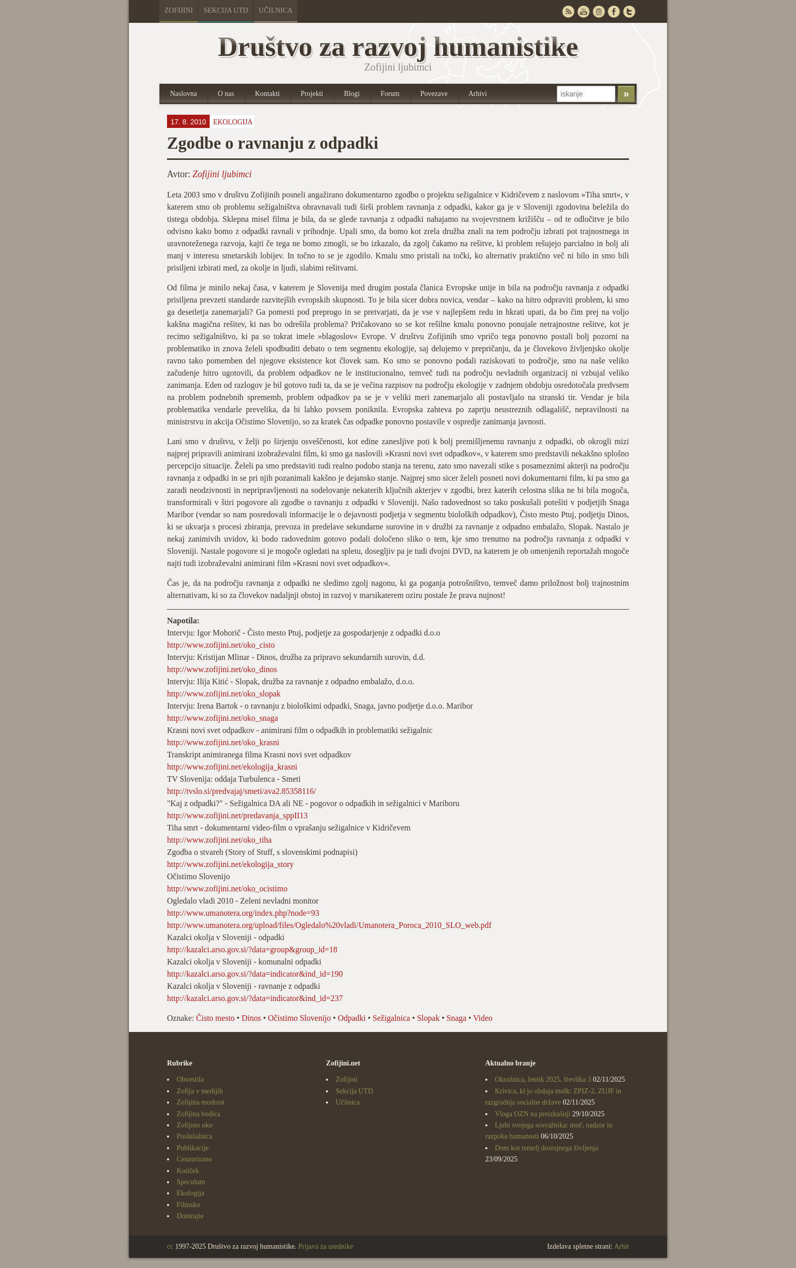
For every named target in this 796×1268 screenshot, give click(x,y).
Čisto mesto (215, 1018)
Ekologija (233, 122)
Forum (390, 93)
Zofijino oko (194, 1125)
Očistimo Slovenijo (299, 1018)
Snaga (457, 1018)
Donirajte (190, 1216)
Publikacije (193, 1148)
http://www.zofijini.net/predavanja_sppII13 (237, 815)
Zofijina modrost (201, 1102)
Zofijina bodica (198, 1114)
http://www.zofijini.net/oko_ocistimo (227, 888)
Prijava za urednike (325, 1246)
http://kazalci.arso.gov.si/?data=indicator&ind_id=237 (255, 998)
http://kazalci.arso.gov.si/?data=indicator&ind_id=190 (255, 974)
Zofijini (178, 10)
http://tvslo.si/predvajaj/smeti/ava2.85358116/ (241, 791)
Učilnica (276, 10)
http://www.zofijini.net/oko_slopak (224, 693)
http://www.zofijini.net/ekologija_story (230, 864)
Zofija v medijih (200, 1091)
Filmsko (188, 1205)
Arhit (621, 1246)
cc (170, 1246)
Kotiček (188, 1171)
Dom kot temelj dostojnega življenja (547, 1148)
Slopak (428, 1018)
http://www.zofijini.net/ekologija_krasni (232, 766)
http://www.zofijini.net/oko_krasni (223, 742)
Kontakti (267, 93)
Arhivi (478, 93)
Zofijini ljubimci (222, 174)
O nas (226, 93)
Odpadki (352, 1018)
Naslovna (183, 93)
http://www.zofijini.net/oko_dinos (222, 669)
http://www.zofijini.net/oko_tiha (219, 840)
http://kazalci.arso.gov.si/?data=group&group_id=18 (252, 949)
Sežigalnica (391, 1018)
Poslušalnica (194, 1136)
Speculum (191, 1182)
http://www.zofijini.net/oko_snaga (222, 718)
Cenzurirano (194, 1159)
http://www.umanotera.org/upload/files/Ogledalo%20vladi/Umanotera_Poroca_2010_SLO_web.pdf (329, 925)
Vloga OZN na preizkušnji (533, 1114)
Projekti (312, 93)
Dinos (251, 1018)
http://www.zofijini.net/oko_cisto (221, 645)
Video (482, 1018)
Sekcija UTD (226, 10)
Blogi (352, 93)
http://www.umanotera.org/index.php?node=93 (243, 913)
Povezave (434, 93)
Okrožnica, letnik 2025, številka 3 (543, 1079)
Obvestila (190, 1079)
